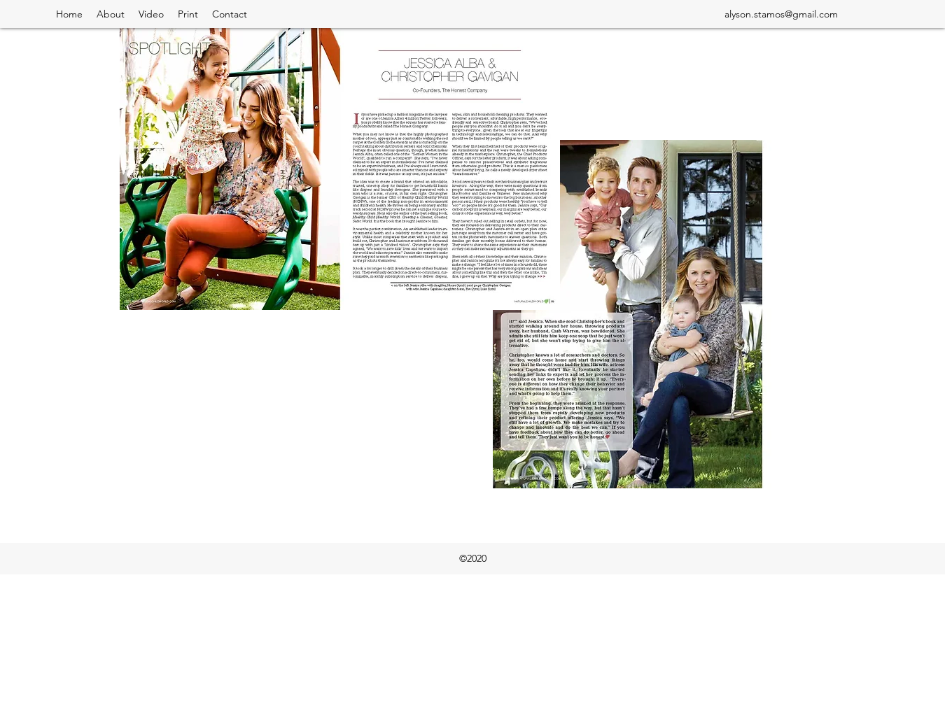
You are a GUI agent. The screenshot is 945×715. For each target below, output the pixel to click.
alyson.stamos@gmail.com (781, 14)
